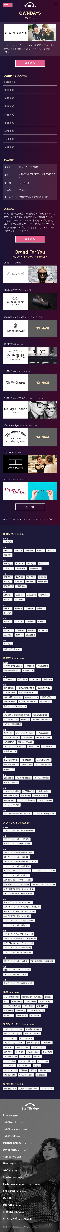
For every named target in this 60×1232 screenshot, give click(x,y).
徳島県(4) (7, 621)
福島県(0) (7, 555)
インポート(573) (10, 1038)
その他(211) (35, 1015)
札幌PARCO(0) (28, 670)
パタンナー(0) (31, 1001)
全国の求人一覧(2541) (12, 649)
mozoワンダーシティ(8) (41, 719)
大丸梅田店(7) (9, 742)
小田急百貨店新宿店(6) (25, 688)
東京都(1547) (21, 568)
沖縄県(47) (8, 643)
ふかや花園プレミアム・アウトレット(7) (19, 889)
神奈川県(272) (35, 568)
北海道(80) (8, 541)
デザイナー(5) (17, 1001)
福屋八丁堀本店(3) (43, 760)
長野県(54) (19, 581)
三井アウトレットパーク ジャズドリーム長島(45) (22, 907)
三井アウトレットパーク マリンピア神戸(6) (20, 938)
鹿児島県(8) (30, 635)
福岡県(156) (8, 630)
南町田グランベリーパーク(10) (43, 884)
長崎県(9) (31, 630)
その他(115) (41, 1075)
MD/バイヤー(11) (46, 1001)
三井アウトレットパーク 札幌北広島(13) (18, 830)
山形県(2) (51, 550)
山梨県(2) (7, 581)
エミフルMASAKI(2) (41, 778)
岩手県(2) (18, 550)
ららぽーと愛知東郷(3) (12, 724)
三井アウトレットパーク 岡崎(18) (16, 925)
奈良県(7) (7, 599)
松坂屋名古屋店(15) (40, 715)
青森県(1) (7, 550)
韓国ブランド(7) (33, 1043)
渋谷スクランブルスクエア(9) (15, 706)
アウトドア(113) (24, 1065)
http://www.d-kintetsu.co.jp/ (33, 196)
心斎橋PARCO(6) (10, 751)
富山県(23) (19, 577)
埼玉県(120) (43, 563)
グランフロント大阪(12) (25, 733)
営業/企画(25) (28, 1006)
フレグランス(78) (38, 1047)
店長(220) (48, 997)
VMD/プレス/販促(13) (12, 1006)
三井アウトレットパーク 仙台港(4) (16, 839)
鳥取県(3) (7, 608)
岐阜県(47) (30, 581)
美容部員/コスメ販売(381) (31, 997)
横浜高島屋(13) (9, 701)
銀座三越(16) (9, 688)
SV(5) (6, 1001)
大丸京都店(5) (27, 737)
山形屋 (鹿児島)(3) (40, 795)
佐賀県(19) (20, 630)
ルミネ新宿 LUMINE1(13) (28, 692)
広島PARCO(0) (27, 764)
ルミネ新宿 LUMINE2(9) (12, 697)
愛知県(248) (8, 586)
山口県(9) (7, 612)
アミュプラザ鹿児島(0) (26, 800)
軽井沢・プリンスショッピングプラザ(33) (19, 911)
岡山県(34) (29, 608)
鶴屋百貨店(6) (9, 800)
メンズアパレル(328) (33, 1029)
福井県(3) (42, 577)
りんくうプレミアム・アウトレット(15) (18, 934)
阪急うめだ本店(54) (43, 737)
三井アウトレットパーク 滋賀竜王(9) (17, 947)
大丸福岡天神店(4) (11, 795)
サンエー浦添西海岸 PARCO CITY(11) (17, 813)
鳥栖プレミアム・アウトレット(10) (17, 970)
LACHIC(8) (25, 719)
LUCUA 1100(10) (49, 746)
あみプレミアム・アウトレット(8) (16, 884)
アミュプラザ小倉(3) (11, 791)
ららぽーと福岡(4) (45, 800)
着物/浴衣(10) (45, 1070)
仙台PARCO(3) (9, 679)
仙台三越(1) (22, 679)
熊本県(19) (43, 630)
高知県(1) (41, 621)
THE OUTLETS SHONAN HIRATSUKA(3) (18, 893)
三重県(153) (21, 586)
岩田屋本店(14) (28, 791)
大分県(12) (8, 635)
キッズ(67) (19, 1052)
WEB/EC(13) (8, 1015)
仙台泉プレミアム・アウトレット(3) (17, 843)
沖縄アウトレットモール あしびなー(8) (18, 983)
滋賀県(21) (8, 595)
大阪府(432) (31, 595)
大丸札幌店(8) (43, 666)
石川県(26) (31, 577)
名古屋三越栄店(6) (11, 719)
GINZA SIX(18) (45, 701)
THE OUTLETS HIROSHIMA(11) (42, 961)
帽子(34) (37, 1056)
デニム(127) (47, 1043)
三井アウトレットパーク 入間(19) (16, 875)
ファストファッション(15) (13, 1043)
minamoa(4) (9, 769)
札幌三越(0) (29, 666)
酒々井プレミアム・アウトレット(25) (17, 880)
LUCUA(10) (8, 733)
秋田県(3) (40, 550)
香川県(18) (19, 621)
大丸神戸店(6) (34, 746)
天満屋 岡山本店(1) (11, 764)
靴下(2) (33, 1070)
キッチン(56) (43, 1061)
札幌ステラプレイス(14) (13, 666)
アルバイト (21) (46, 1088)
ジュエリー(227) (33, 1052)
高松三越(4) (8, 778)
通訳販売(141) (22, 1015)
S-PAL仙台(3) (35, 679)
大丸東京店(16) (9, 692)
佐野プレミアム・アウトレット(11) (17, 870)
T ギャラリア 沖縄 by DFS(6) (44, 813)
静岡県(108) (42, 581)
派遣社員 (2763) (10, 1088)
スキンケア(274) (22, 1047)
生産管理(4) (8, 1010)
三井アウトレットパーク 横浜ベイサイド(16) (20, 861)
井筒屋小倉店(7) (43, 791)
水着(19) (37, 1065)
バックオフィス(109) (36, 1010)
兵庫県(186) (44, 595)
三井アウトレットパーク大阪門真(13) (17, 952)
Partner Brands (19, 519)
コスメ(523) (8, 1047)
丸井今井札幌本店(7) (11, 670)
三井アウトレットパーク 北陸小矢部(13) (18, 920)
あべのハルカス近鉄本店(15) (14, 746)
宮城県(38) (29, 550)
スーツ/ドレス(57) (26, 1038)
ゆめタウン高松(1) (11, 782)
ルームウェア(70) (10, 1070)
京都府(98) (19, 595)
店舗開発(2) (20, 1010)
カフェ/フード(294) (26, 1075)
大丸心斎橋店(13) (43, 733)
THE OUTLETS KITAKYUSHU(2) (15, 974)
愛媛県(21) (30, 621)
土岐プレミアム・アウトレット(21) (17, 916)
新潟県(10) (8, 577)
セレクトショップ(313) (12, 1033)
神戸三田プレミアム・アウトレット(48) (18, 943)
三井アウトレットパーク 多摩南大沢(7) (18, 852)
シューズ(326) (25, 1056)
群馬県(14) (31, 563)
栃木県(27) (19, 563)
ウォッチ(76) (47, 1052)
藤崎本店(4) (48, 679)
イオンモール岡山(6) (43, 764)
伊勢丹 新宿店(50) (48, 697)
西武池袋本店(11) (44, 688)
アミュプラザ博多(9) (11, 805)
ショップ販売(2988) (11, 997)
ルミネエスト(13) (31, 697)
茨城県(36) (8, 563)
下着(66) (24, 1070)
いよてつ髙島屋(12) (23, 778)
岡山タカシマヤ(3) (11, 760)
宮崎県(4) (19, 635)
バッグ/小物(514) (10, 1056)
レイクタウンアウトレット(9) (44, 870)
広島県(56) (41, 608)
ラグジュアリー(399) (32, 1033)
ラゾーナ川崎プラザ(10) (27, 701)
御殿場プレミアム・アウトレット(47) (17, 902)
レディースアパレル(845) (13, 1029)
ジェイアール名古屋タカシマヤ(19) (17, 715)
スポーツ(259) (9, 1065)
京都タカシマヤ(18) (25, 742)
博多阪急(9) (25, 795)
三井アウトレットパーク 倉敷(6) (16, 961)
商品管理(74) (42, 1006)
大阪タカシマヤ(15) (11, 737)
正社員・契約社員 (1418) (28, 1088)
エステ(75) (8, 1052)
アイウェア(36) (9, 1061)
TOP (5, 519)
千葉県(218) (8, 568)
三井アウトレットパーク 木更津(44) (17, 866)
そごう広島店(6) (27, 760)
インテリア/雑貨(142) (26, 1061)
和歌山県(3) (19, 599)
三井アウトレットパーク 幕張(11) (16, 857)
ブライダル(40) (9, 1075)
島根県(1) (18, 608)
